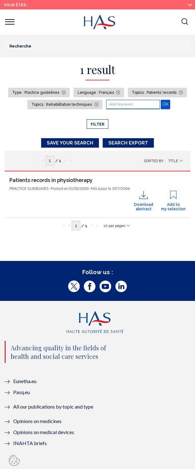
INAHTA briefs (30, 443)
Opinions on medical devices (43, 432)
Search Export (128, 143)
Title (173, 161)
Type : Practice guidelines (36, 92)
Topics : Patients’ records (154, 92)
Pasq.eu (21, 392)
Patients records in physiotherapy (51, 180)
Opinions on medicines (37, 421)
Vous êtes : (16, 5)
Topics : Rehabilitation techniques (62, 104)
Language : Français (96, 92)
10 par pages (114, 225)
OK (166, 104)
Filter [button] (97, 124)
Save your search (70, 143)
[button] (184, 22)
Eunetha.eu (24, 381)
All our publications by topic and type (53, 407)
